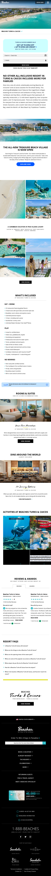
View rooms (25, 24)
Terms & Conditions (16, 869)
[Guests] (25, 60)
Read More (19, 620)
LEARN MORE (30, 796)
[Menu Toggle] (47, 2)
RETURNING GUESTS (25, 774)
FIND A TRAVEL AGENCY (25, 778)
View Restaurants (25, 499)
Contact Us (18, 871)
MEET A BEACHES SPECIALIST (26, 782)
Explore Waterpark (37, 564)
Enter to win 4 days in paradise (25, 738)
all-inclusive (13, 90)
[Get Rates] (25, 65)
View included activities (12, 564)
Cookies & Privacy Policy (31, 869)
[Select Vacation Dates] (25, 55)
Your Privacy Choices (30, 871)
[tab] (19, 586)
